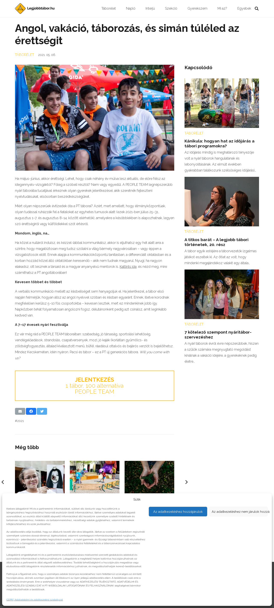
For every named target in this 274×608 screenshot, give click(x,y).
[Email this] (20, 411)
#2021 (19, 421)
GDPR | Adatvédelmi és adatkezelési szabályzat (34, 599)
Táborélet (24, 55)
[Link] (35, 8)
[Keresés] (256, 8)
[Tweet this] (42, 411)
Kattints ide (128, 267)
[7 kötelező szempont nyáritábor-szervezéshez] (222, 272)
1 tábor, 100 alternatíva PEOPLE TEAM (95, 385)
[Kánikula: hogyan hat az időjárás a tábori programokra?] (222, 81)
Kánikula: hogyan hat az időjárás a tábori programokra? (220, 143)
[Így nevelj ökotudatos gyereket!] (149, 464)
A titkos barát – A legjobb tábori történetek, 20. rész (217, 242)
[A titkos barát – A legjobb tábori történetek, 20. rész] (222, 180)
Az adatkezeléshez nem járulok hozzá (240, 512)
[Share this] (31, 411)
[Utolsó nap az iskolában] (94, 464)
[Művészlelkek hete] (40, 464)
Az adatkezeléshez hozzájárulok (178, 512)
